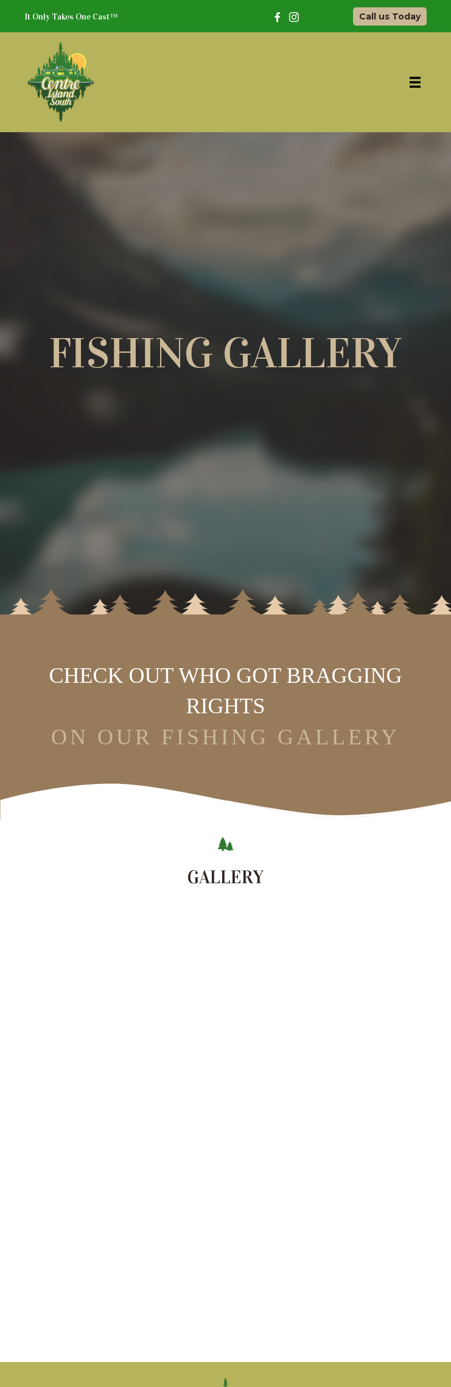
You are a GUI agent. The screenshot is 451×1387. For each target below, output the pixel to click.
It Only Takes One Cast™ (71, 17)
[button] (390, 16)
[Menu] (415, 82)
